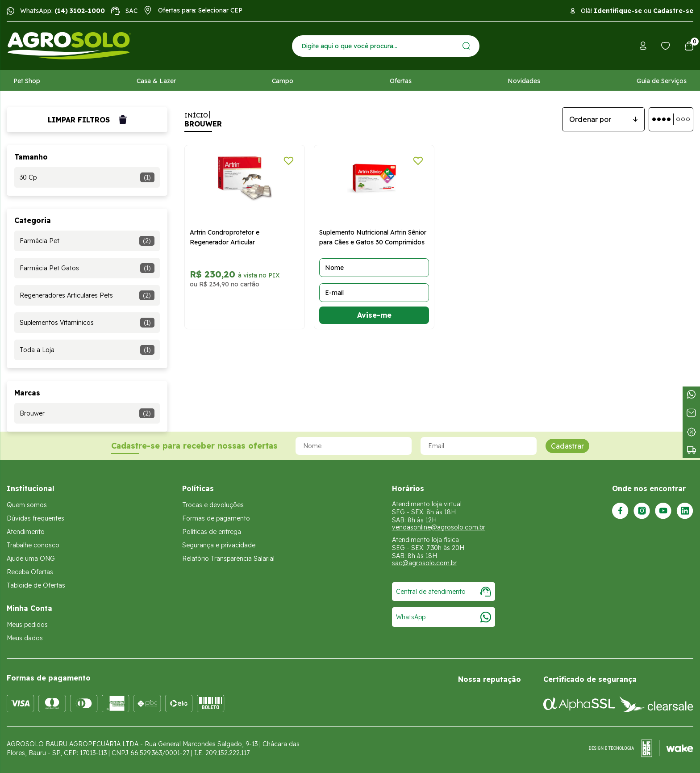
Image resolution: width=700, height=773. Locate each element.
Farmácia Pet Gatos (87, 268)
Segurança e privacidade (218, 545)
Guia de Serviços (662, 81)
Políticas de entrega (211, 532)
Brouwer (87, 413)
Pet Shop (26, 81)
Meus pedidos (27, 625)
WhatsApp (443, 617)
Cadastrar (567, 445)
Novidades (524, 81)
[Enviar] (466, 46)
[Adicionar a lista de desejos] (289, 161)
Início (196, 115)
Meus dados (25, 638)
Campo (282, 81)
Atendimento (26, 532)
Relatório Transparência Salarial (228, 559)
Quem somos (27, 505)
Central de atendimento (443, 592)
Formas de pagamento (216, 518)
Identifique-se (618, 11)
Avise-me (374, 315)
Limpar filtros (87, 119)
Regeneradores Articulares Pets (87, 295)
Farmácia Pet (87, 241)
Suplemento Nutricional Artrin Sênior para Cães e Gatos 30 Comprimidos (372, 237)
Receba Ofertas (30, 572)
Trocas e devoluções (213, 505)
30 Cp (87, 177)
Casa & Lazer (156, 81)
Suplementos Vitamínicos (87, 323)
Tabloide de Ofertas (36, 585)
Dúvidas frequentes (35, 518)
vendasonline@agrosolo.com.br (438, 527)
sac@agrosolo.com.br (424, 563)
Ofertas (401, 81)
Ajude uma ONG (31, 559)
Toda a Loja (87, 350)
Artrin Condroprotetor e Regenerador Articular (224, 237)
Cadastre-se (673, 11)
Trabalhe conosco (33, 545)
